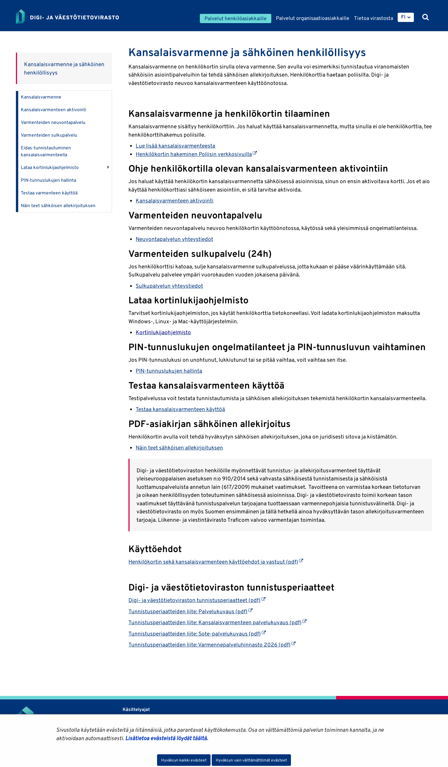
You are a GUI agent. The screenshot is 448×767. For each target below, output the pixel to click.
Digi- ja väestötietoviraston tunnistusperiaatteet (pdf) (197, 600)
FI (403, 17)
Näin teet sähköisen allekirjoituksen (58, 206)
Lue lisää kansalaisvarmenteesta (175, 145)
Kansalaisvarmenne (41, 97)
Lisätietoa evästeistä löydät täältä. (166, 738)
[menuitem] (406, 17)
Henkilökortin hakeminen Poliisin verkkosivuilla (196, 154)
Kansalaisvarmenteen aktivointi (53, 110)
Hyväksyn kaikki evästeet (184, 760)
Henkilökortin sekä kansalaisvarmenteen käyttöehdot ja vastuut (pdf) (215, 561)
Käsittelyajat (136, 709)
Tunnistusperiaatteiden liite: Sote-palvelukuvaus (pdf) (197, 633)
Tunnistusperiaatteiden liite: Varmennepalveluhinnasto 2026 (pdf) (212, 644)
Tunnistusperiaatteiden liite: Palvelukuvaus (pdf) (190, 611)
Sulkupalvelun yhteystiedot (169, 285)
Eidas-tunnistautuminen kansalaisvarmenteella (46, 151)
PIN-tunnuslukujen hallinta (48, 180)
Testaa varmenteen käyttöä (49, 193)
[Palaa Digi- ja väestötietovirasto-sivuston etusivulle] (67, 16)
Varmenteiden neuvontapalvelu (53, 122)
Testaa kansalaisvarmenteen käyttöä (180, 409)
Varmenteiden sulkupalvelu (49, 135)
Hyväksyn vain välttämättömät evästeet (251, 760)
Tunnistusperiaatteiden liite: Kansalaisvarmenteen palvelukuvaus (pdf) (217, 622)
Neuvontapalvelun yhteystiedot (174, 238)
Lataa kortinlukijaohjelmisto (50, 167)
